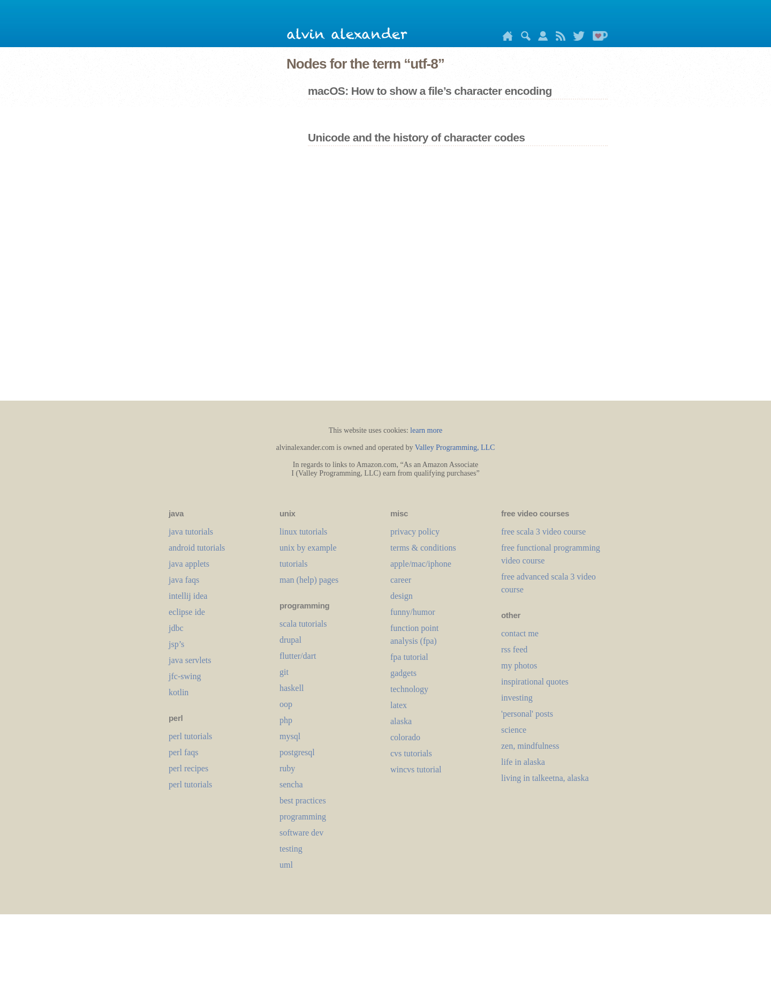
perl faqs (184, 752)
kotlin (178, 692)
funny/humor (412, 611)
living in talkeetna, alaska (545, 778)
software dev (301, 832)
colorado (405, 737)
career (400, 579)
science (513, 729)
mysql (289, 736)
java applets (189, 563)
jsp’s (176, 644)
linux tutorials (303, 531)
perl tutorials (190, 736)
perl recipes (188, 768)
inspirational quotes (535, 681)
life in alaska (523, 761)
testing (291, 848)
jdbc (176, 628)
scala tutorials (303, 623)
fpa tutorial (409, 656)
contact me (520, 633)
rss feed (514, 649)
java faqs (184, 579)
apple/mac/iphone (420, 563)
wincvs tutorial (416, 769)
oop (285, 704)
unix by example (308, 547)
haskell (291, 688)
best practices (302, 800)
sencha (291, 784)
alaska (401, 721)
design (401, 595)
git (284, 671)
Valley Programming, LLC (455, 447)
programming (302, 816)
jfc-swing (185, 676)
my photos (519, 665)
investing (517, 697)
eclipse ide (187, 611)
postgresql (297, 752)
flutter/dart (297, 655)
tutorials (293, 563)
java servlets (190, 660)
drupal (290, 639)
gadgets (403, 673)
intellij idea (188, 595)
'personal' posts (527, 713)
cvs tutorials (411, 753)
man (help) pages (308, 579)
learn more (426, 430)
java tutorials (191, 531)
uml (286, 864)
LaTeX (398, 705)
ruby (287, 768)
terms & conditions (423, 547)
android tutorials (197, 547)
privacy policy (415, 531)
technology (409, 689)
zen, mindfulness (530, 745)
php (285, 720)
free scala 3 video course (543, 531)
